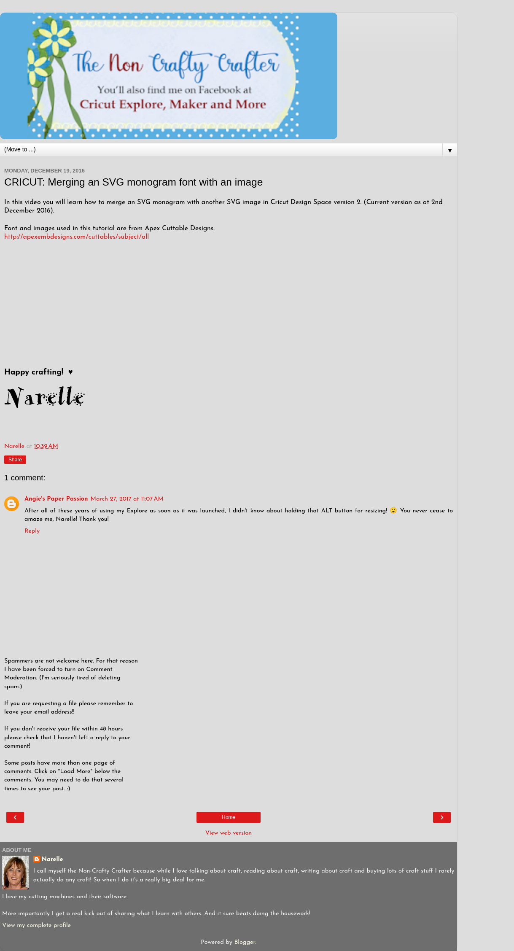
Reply (32, 531)
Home (228, 817)
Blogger (244, 942)
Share (15, 460)
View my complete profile (36, 925)
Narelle (52, 860)
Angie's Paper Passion (56, 499)
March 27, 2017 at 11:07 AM (127, 499)
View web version (228, 833)
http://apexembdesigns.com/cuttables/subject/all (76, 237)
